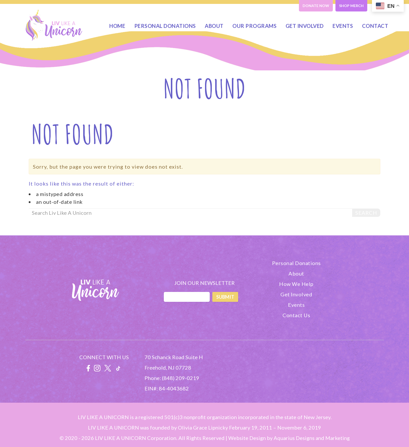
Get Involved (305, 26)
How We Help (296, 284)
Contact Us (296, 315)
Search (366, 213)
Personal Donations (165, 26)
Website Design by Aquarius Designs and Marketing (289, 438)
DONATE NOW (316, 5)
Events (343, 26)
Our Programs (254, 26)
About (214, 26)
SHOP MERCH (351, 5)
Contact (375, 26)
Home (117, 26)
